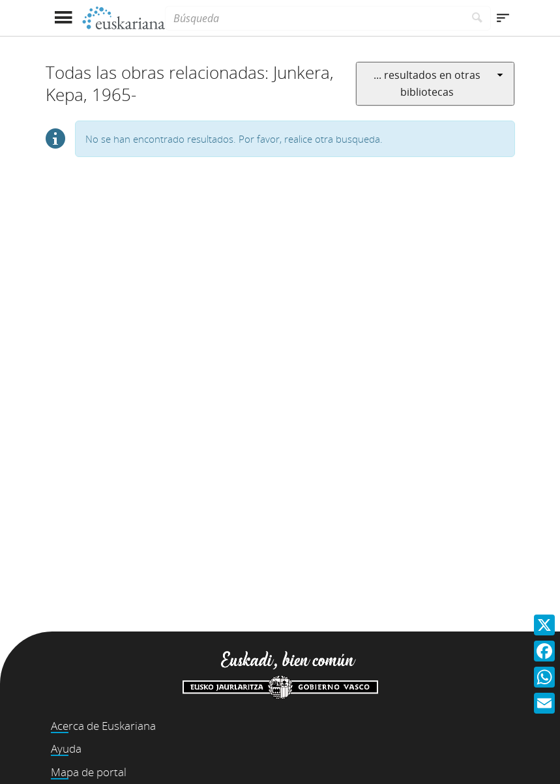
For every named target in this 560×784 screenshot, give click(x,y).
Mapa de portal (88, 771)
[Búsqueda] (314, 18)
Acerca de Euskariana (103, 725)
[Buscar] (477, 18)
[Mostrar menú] (63, 18)
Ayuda (66, 748)
